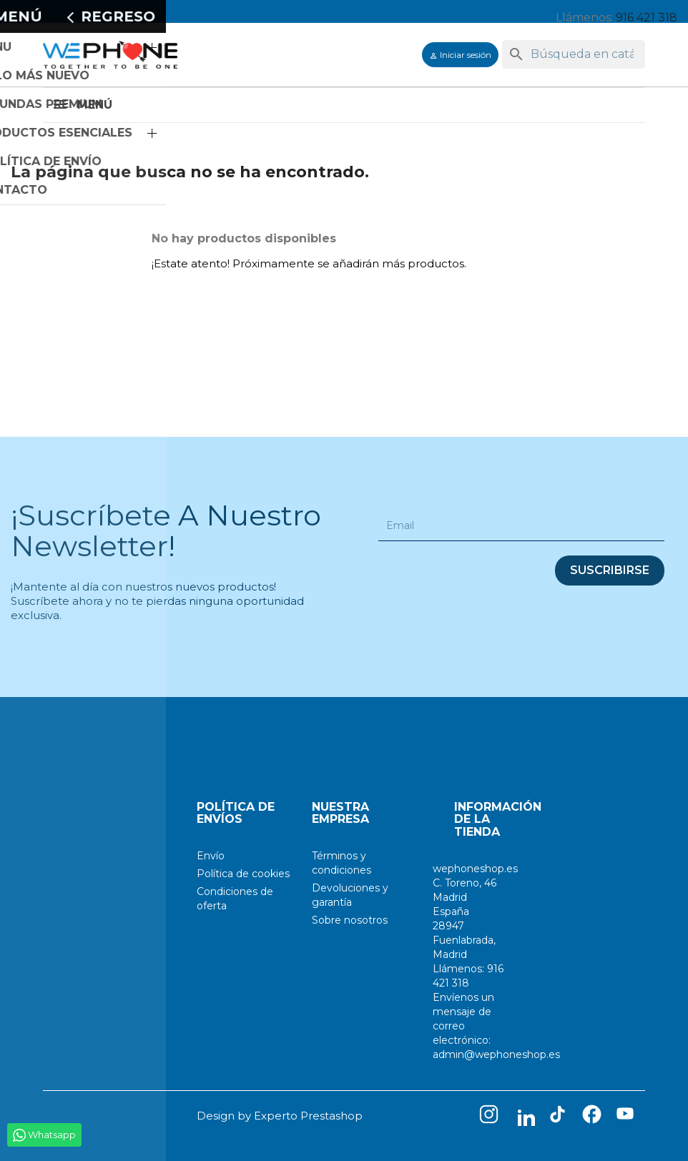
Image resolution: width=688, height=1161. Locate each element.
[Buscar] (573, 54)
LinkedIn (526, 1117)
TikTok (560, 1117)
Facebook (595, 1117)
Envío (211, 855)
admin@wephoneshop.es (496, 1054)
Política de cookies (243, 873)
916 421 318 (646, 17)
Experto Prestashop (308, 1115)
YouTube (629, 1117)
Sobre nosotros (350, 920)
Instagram (492, 1117)
